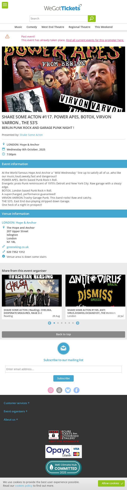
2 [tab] (58, 323)
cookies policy (23, 485)
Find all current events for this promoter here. (95, 40)
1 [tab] (54, 323)
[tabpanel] (32, 296)
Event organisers (14, 411)
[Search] (92, 18)
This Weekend (104, 27)
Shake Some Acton (31, 135)
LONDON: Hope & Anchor (19, 222)
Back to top (63, 334)
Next (77, 323)
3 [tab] (62, 323)
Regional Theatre (79, 27)
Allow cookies (110, 483)
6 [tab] (73, 323)
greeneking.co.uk (18, 247)
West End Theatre (53, 27)
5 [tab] (69, 323)
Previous (49, 323)
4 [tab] (65, 323)
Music (18, 27)
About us (9, 419)
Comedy (32, 27)
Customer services (15, 403)
